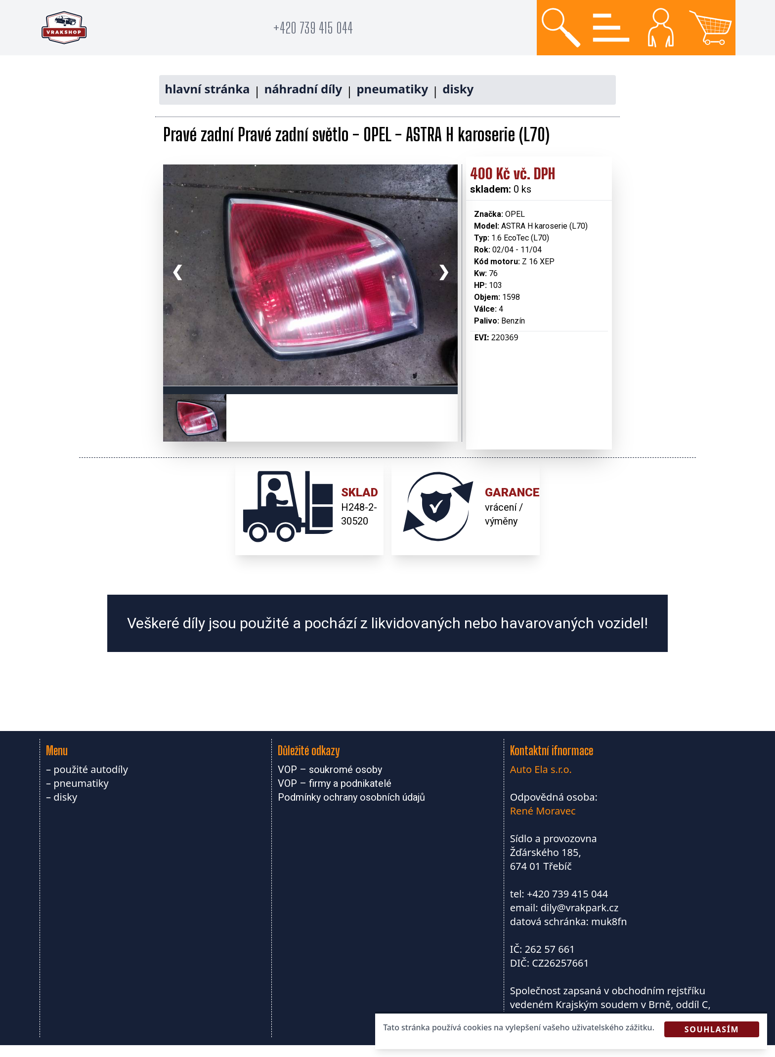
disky (458, 89)
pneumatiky (392, 89)
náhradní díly (303, 89)
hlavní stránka (207, 89)
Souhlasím (712, 1029)
